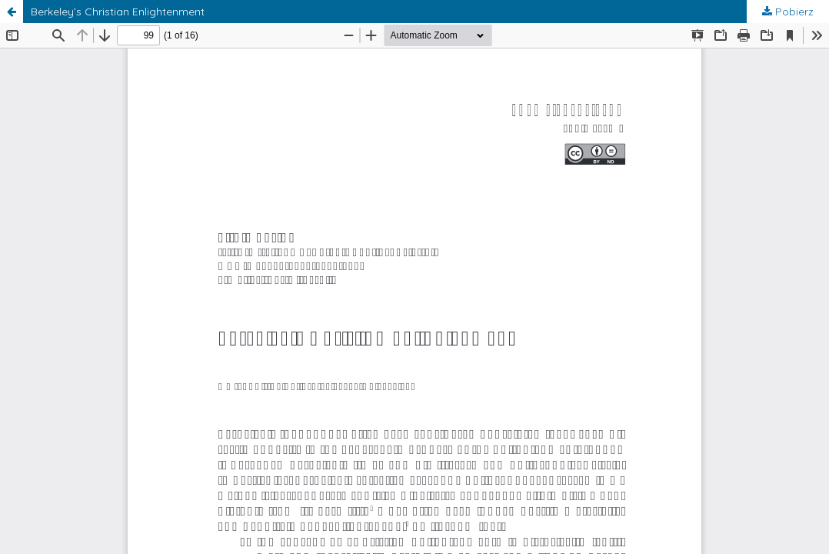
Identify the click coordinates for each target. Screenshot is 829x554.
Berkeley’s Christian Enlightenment (118, 11)
